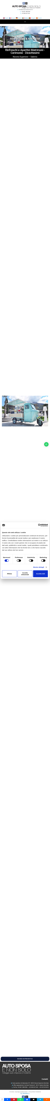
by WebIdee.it (25, 1093)
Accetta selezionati (25, 573)
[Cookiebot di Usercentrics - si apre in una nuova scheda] (41, 525)
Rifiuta (9, 574)
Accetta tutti (40, 574)
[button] (25, 21)
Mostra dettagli (38, 567)
